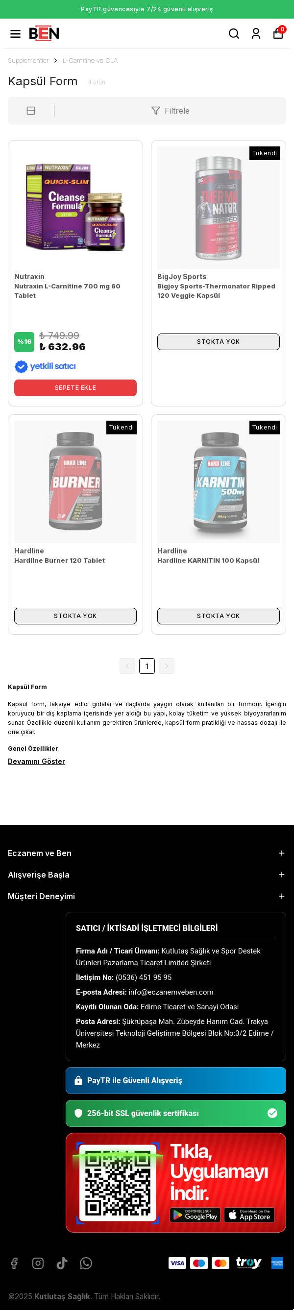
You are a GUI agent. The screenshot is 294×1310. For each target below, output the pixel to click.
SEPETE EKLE (76, 387)
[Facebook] (14, 1263)
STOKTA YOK (218, 341)
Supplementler (33, 60)
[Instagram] (38, 1263)
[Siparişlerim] (256, 33)
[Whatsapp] (86, 1263)
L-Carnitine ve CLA (90, 60)
